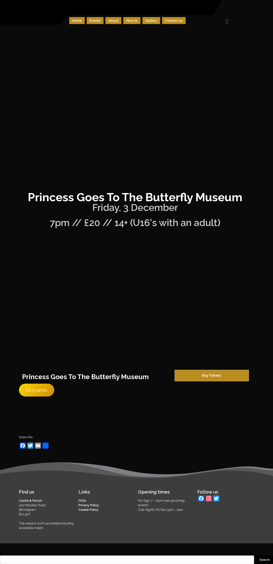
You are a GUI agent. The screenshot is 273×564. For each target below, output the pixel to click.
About (113, 21)
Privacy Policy (88, 505)
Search (5, 553)
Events (95, 21)
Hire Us (132, 21)
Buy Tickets (211, 375)
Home (77, 21)
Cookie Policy (88, 510)
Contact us (174, 21)
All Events (36, 390)
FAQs (82, 500)
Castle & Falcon (30, 500)
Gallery (151, 21)
